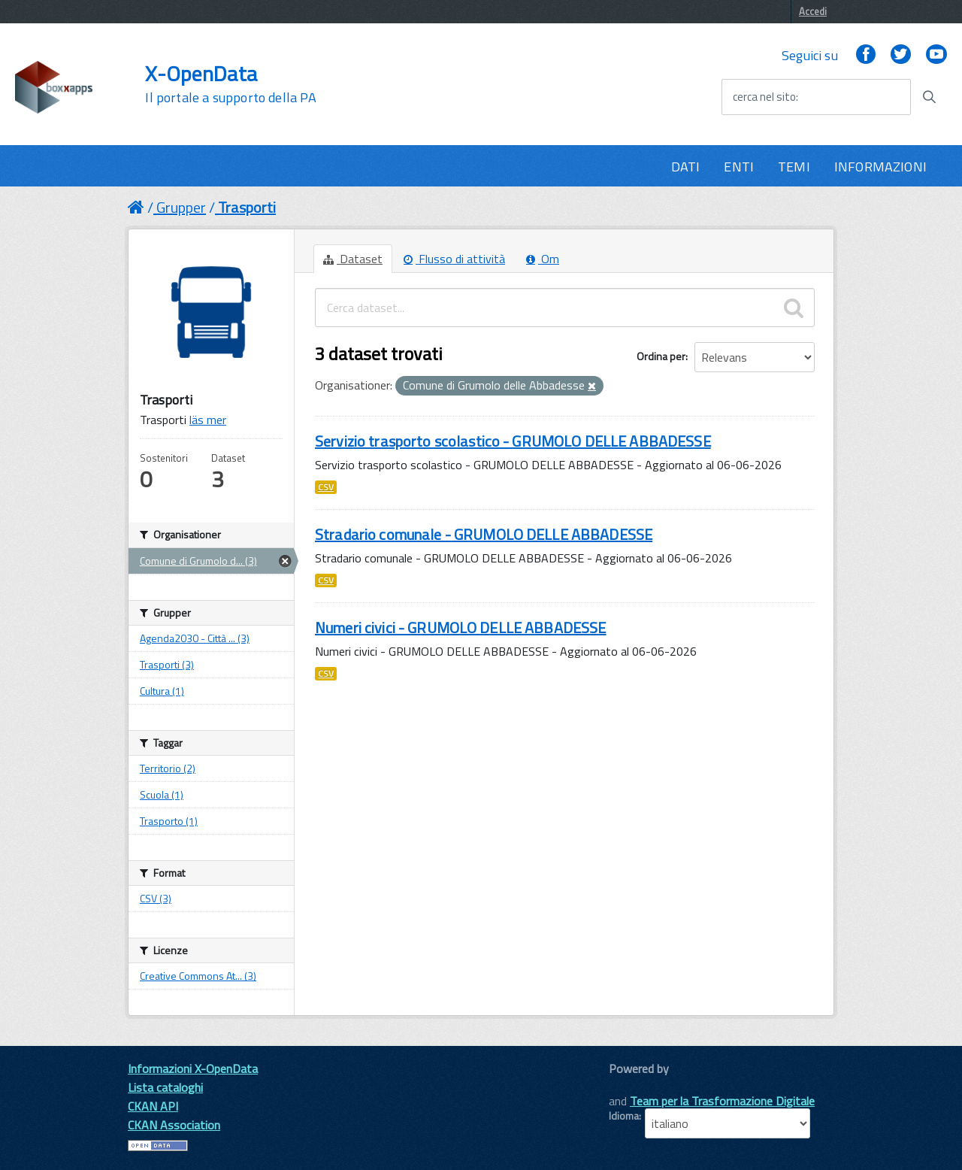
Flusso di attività (454, 259)
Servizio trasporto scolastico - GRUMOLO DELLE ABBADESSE (513, 441)
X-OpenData (230, 84)
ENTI (739, 166)
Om (542, 259)
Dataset (353, 259)
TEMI (794, 166)
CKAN (634, 1085)
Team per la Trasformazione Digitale (722, 1101)
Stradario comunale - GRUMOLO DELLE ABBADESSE (483, 534)
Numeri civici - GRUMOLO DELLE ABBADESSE (460, 627)
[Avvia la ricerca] (929, 97)
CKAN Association (174, 1125)
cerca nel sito (764, 97)
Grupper (181, 207)
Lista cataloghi (165, 1087)
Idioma (624, 1115)
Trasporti (247, 207)
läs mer (207, 420)
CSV (326, 487)
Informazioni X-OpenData (193, 1068)
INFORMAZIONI (880, 166)
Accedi (813, 11)
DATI (685, 166)
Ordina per (661, 356)
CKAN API (153, 1106)
